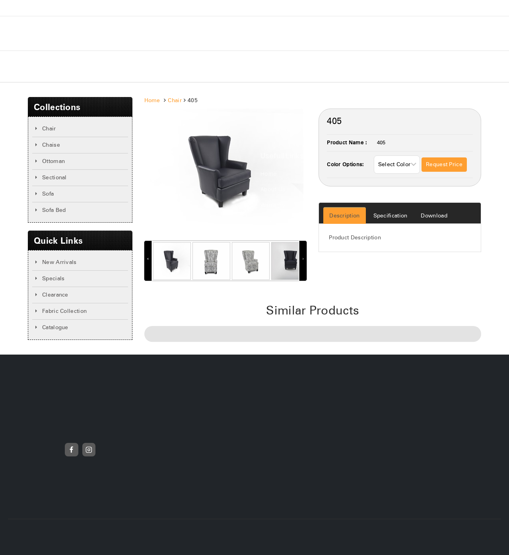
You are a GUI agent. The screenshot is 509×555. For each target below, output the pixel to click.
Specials (214, 66)
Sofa (48, 194)
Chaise (51, 145)
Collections (121, 66)
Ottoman (53, 161)
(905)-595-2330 (447, 8)
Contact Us (257, 66)
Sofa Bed (54, 210)
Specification (390, 216)
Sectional (54, 177)
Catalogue (55, 327)
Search (322, 105)
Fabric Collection (64, 311)
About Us (77, 66)
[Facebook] (71, 449)
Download (434, 216)
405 (381, 143)
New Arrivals (170, 66)
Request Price (444, 164)
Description (344, 216)
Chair (49, 129)
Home (42, 66)
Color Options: (345, 164)
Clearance (55, 295)
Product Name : (347, 143)
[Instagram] (89, 449)
